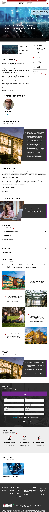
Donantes (43, 0)
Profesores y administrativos (17, 0)
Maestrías (11, 493)
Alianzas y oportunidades (27, 488)
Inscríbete (37, 34)
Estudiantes (9, 0)
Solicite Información (41, 39)
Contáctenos (42, 490)
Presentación (20, 39)
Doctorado (11, 494)
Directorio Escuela (43, 495)
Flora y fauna (18, 496)
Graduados (25, 0)
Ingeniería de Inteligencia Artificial (4, 490)
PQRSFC (34, 489)
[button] (2, 108)
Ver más (8, 114)
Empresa (38, 0)
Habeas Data (35, 490)
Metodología (26, 39)
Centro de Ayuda (43, 488)
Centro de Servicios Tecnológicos (42, 493)
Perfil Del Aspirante (33, 39)
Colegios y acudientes (32, 0)
